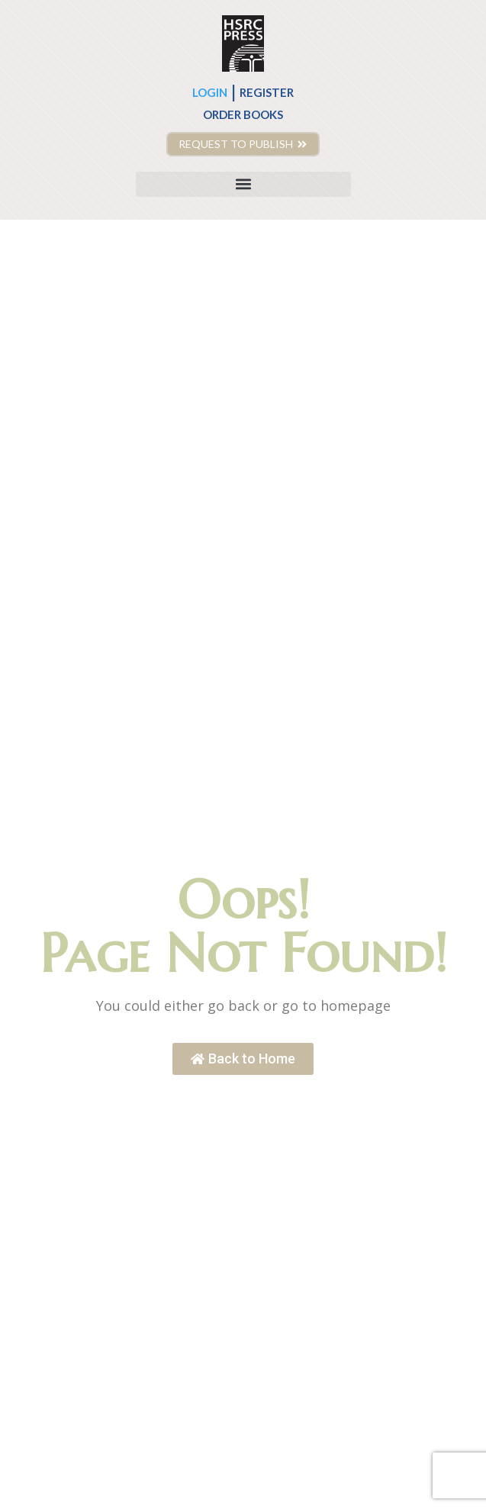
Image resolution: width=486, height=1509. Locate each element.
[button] (243, 184)
